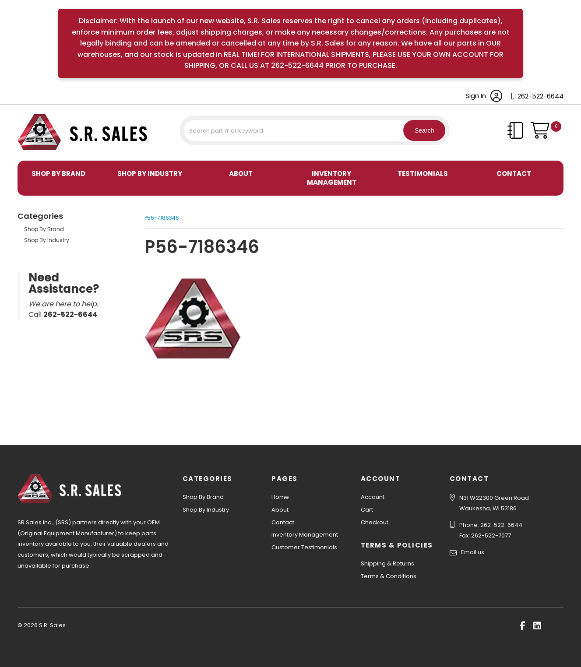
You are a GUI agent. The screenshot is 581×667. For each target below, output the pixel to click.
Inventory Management (331, 178)
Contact (513, 173)
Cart (367, 510)
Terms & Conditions (388, 576)
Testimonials (423, 173)
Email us (472, 552)
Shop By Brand (58, 173)
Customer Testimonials (304, 547)
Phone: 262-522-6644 (490, 525)
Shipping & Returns (387, 563)
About (241, 173)
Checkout (374, 522)
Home (280, 497)
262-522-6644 (540, 96)
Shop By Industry (149, 173)
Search (419, 130)
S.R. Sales (33, 151)
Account (372, 497)
